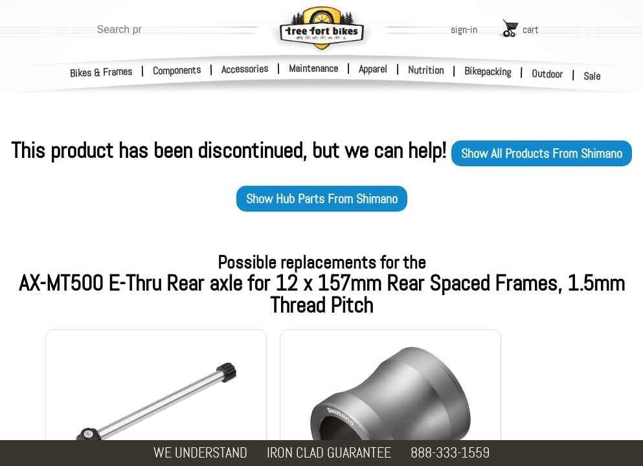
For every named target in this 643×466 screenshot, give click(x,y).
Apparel (373, 69)
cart (531, 29)
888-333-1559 (450, 452)
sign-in (464, 29)
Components (177, 70)
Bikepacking (488, 71)
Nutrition (426, 70)
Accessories (244, 68)
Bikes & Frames (101, 72)
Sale (592, 76)
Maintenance (313, 68)
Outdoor (547, 74)
